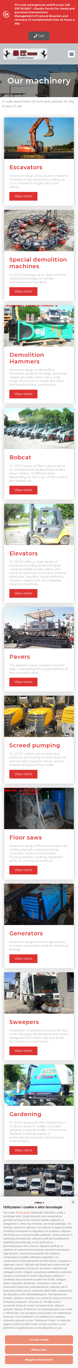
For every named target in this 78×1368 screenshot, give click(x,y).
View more (23, 196)
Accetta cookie (39, 1339)
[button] (73, 1202)
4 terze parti (23, 1212)
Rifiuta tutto (39, 1349)
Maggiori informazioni (39, 1359)
